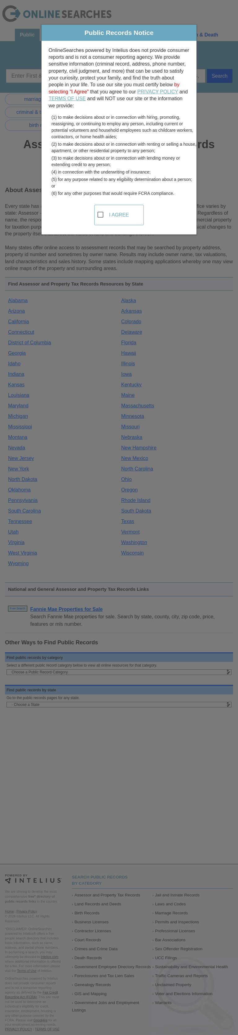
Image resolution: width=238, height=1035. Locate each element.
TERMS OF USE (67, 98)
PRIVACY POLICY (157, 91)
